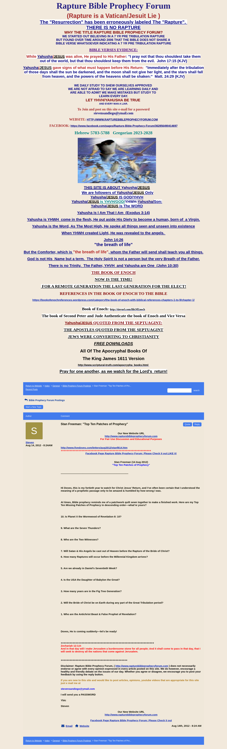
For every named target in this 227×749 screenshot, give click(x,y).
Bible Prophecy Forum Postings (77, 386)
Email (69, 726)
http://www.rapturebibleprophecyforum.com (131, 436)
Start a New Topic (34, 407)
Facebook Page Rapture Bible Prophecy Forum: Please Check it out (131, 720)
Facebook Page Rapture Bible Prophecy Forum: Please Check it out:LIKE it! (131, 453)
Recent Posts (32, 389)
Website (84, 726)
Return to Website (34, 386)
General (56, 386)
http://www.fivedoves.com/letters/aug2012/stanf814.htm (94, 447)
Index (47, 386)
